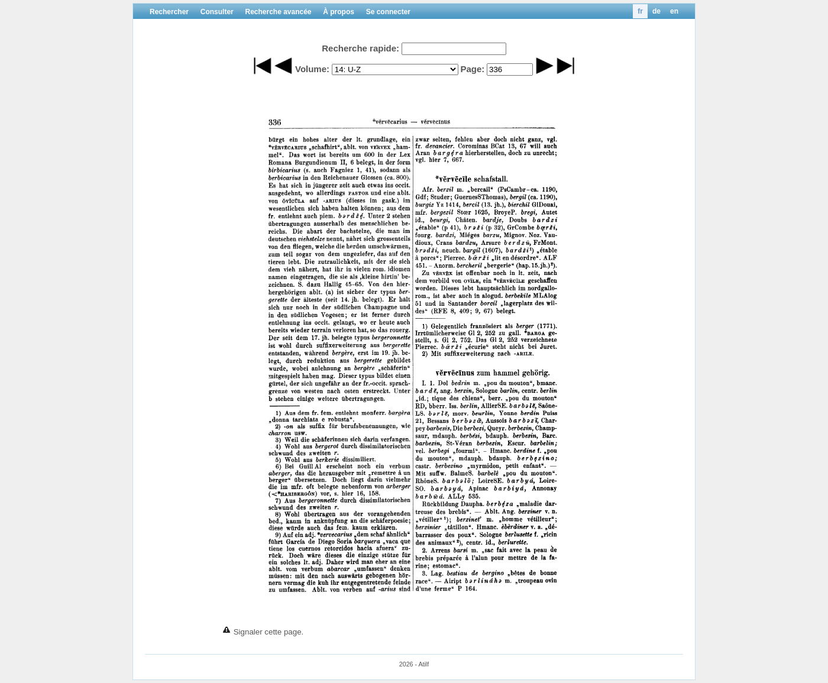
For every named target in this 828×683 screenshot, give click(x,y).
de (656, 11)
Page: (472, 69)
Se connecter (388, 12)
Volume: (312, 69)
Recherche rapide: (360, 48)
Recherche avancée (278, 12)
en (674, 11)
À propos (338, 12)
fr (640, 11)
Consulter (217, 12)
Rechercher (169, 12)
